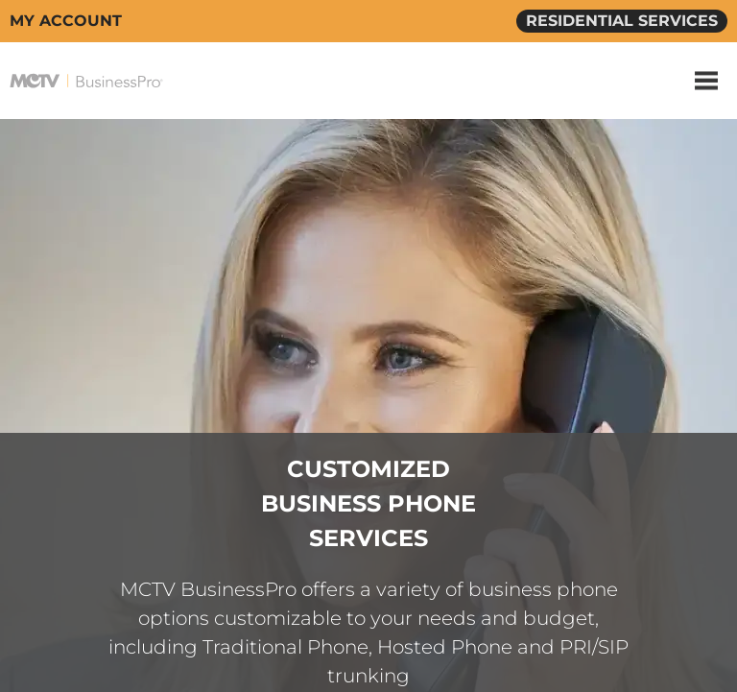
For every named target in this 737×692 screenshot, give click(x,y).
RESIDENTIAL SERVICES (622, 21)
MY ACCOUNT (66, 21)
